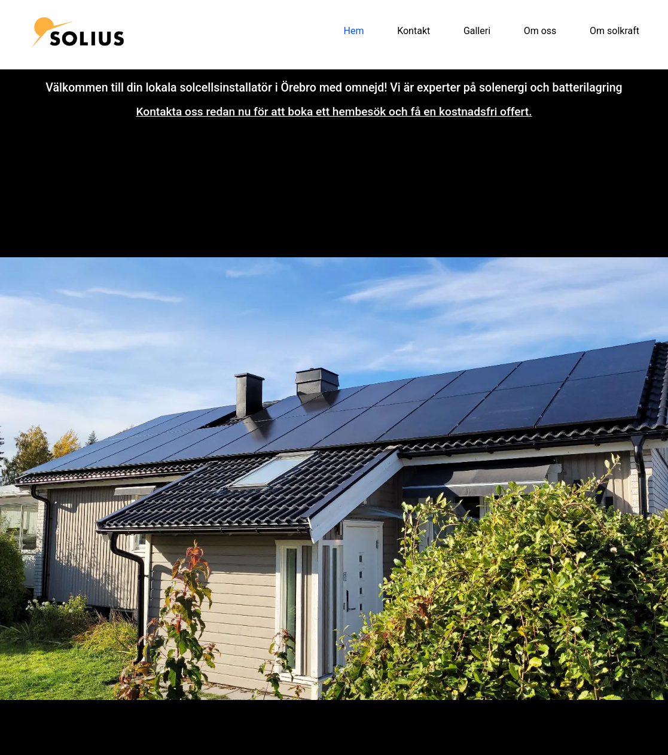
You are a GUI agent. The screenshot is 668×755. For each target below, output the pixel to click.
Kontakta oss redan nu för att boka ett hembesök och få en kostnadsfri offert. (334, 111)
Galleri (476, 30)
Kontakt (413, 30)
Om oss (540, 30)
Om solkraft (614, 30)
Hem (354, 30)
